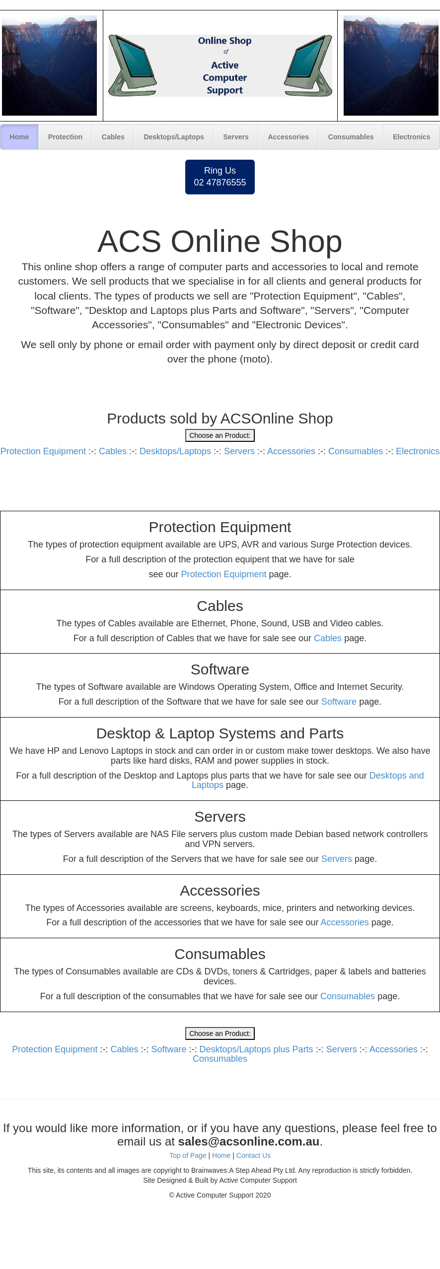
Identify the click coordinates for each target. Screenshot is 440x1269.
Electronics (411, 137)
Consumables (351, 137)
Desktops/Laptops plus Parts (256, 1049)
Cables (113, 137)
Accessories (288, 137)
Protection (65, 137)
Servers (235, 137)
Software (339, 702)
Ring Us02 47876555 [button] (220, 176)
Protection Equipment (43, 451)
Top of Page (188, 1155)
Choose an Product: (220, 435)
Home (19, 137)
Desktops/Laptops (174, 137)
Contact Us (253, 1155)
